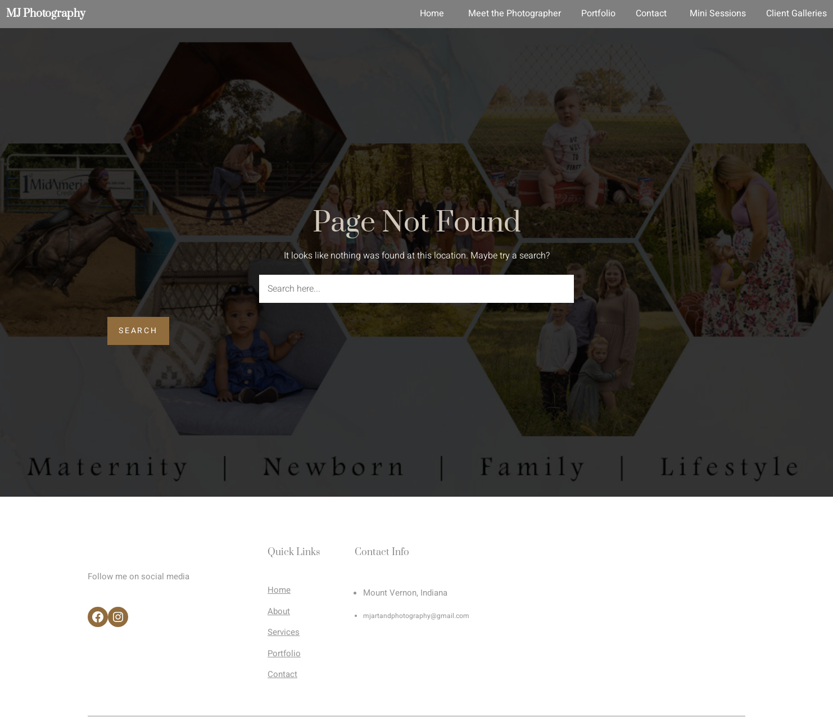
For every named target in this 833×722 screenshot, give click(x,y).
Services (284, 632)
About (279, 611)
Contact (282, 674)
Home (279, 590)
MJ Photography (45, 14)
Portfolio (284, 653)
